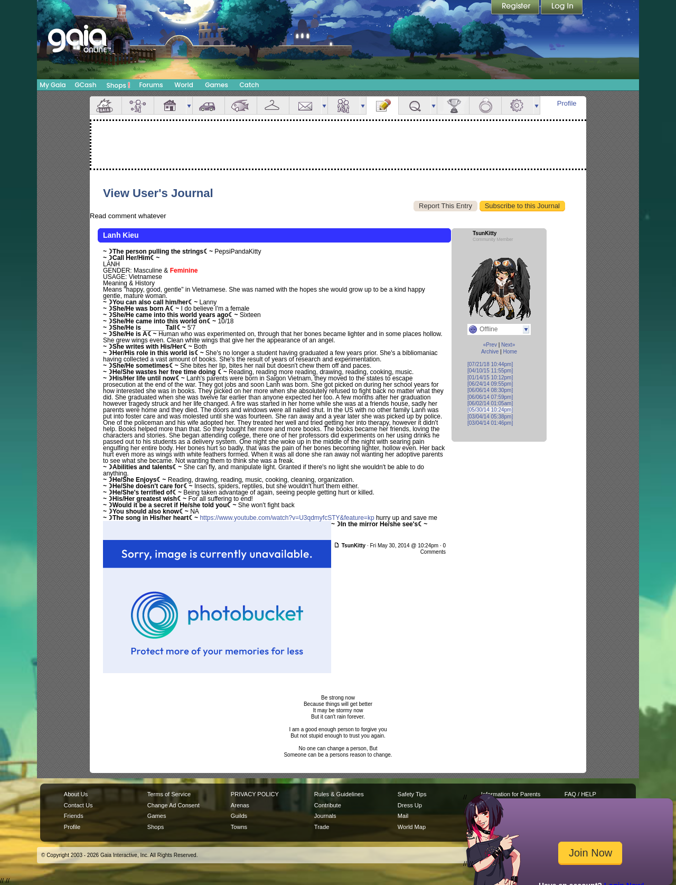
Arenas (240, 805)
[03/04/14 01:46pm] (490, 423)
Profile (567, 103)
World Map (412, 827)
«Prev (490, 345)
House (170, 105)
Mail (305, 105)
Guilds (239, 816)
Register (516, 8)
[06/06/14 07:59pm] (490, 397)
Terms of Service (169, 794)
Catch (249, 84)
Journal (382, 105)
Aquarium (241, 105)
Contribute (327, 805)
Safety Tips (412, 794)
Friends (344, 105)
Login (562, 8)
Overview (105, 105)
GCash (86, 84)
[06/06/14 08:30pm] (490, 390)
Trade (321, 827)
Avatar (138, 105)
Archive (490, 352)
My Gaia (52, 84)
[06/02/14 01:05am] (490, 403)
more (189, 105)
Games (216, 84)
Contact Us (78, 805)
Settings (517, 105)
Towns (239, 827)
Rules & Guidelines (339, 794)
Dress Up (410, 805)
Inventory (273, 105)
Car (208, 105)
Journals (325, 816)
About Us (76, 794)
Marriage (485, 105)
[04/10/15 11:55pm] (490, 371)
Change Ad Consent (173, 805)
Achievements (453, 105)
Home (510, 352)
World (183, 84)
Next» (508, 345)
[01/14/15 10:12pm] (490, 377)
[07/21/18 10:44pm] (490, 364)
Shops (118, 85)
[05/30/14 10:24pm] (490, 410)
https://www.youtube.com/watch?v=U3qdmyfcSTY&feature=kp (287, 517)
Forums (151, 84)
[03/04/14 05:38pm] (490, 417)
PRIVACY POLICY (255, 794)
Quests (414, 105)
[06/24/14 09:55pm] (490, 384)
